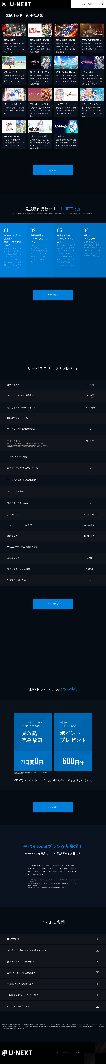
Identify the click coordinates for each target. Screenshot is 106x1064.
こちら (37, 446)
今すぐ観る (87, 4)
